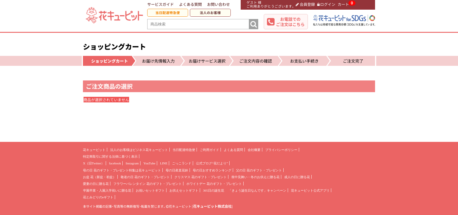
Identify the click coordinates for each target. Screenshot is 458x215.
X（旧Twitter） (93, 163)
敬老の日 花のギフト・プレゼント (145, 177)
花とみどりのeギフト (98, 197)
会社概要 (254, 150)
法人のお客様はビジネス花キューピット (139, 150)
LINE (163, 163)
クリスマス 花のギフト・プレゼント (200, 177)
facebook (115, 163)
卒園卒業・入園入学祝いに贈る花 (107, 190)
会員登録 (305, 4)
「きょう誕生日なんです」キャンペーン (257, 190)
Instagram (132, 163)
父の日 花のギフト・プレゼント (259, 170)
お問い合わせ (218, 4)
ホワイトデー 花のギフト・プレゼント (214, 183)
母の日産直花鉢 (177, 170)
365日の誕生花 (213, 190)
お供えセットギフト (183, 190)
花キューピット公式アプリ (310, 190)
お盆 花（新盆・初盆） (99, 177)
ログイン (326, 4)
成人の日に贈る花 (297, 177)
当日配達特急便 (167, 12)
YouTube (149, 163)
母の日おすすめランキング (212, 170)
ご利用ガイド (209, 150)
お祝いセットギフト (150, 190)
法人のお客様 (210, 12)
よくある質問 (190, 4)
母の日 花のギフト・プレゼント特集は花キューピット (122, 170)
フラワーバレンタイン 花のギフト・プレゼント (147, 183)
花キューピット (94, 150)
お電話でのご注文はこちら (290, 21)
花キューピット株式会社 (212, 206)
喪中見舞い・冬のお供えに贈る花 (255, 177)
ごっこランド (181, 163)
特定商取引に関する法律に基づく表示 (110, 156)
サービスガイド (160, 4)
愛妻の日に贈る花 (96, 183)
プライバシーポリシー (281, 150)
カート (343, 4)
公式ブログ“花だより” (212, 163)
